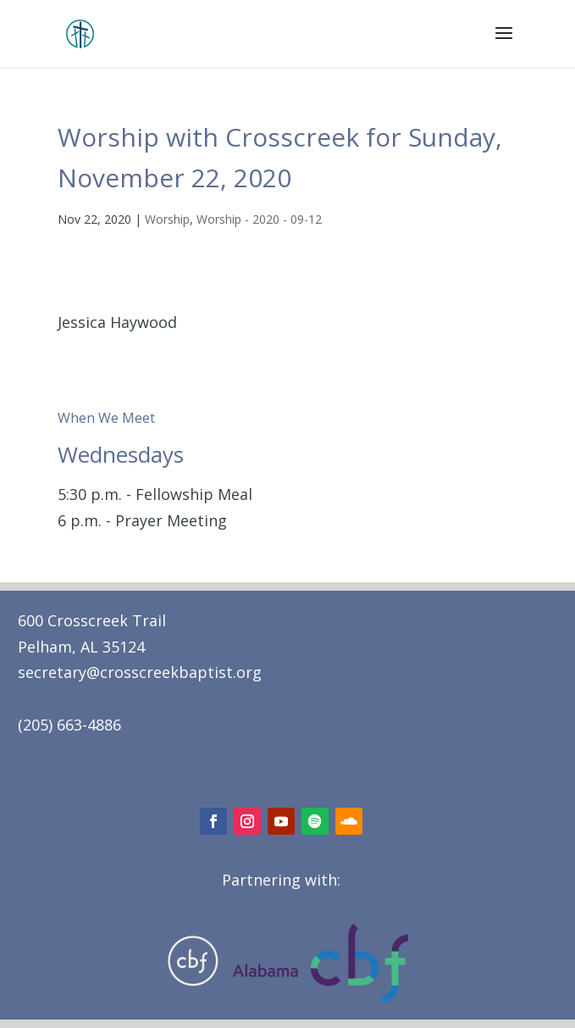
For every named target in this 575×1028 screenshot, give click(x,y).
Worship (167, 219)
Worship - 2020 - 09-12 (259, 219)
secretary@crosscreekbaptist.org (140, 672)
